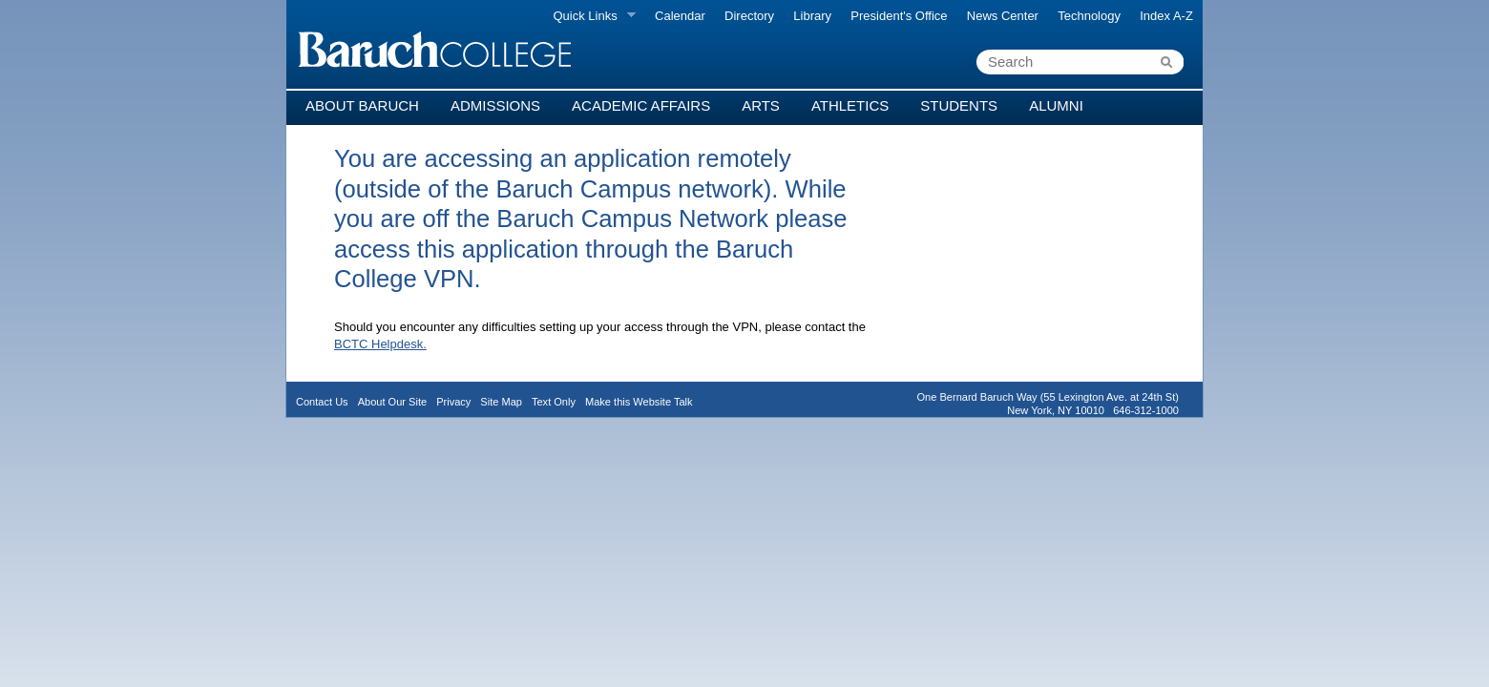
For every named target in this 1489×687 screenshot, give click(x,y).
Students (958, 105)
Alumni (1056, 105)
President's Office (898, 16)
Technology (1089, 16)
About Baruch (362, 105)
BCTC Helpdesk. (380, 344)
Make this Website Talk (639, 401)
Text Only (554, 401)
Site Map (501, 401)
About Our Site (392, 401)
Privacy (453, 401)
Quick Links (589, 16)
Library (812, 16)
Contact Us (322, 401)
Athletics (850, 105)
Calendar (680, 16)
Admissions (495, 105)
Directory (749, 16)
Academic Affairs (641, 105)
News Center (1002, 16)
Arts (761, 105)
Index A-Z (1166, 16)
